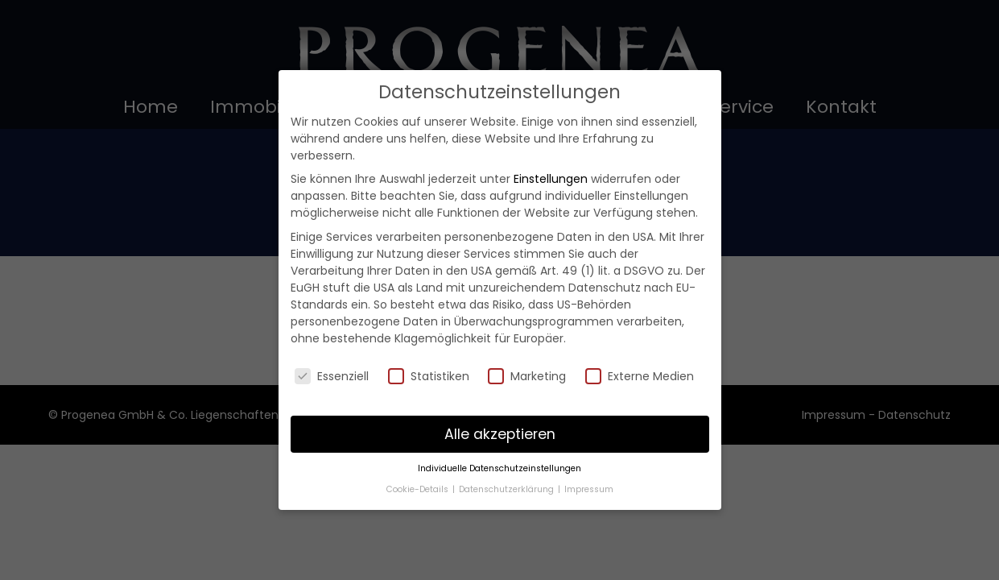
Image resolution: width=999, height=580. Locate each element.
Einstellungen (551, 179)
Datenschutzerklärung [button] (507, 489)
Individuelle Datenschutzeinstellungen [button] (499, 468)
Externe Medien (639, 376)
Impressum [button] (588, 489)
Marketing (527, 376)
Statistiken (428, 376)
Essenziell (332, 376)
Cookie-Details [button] (418, 489)
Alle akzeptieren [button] (499, 434)
